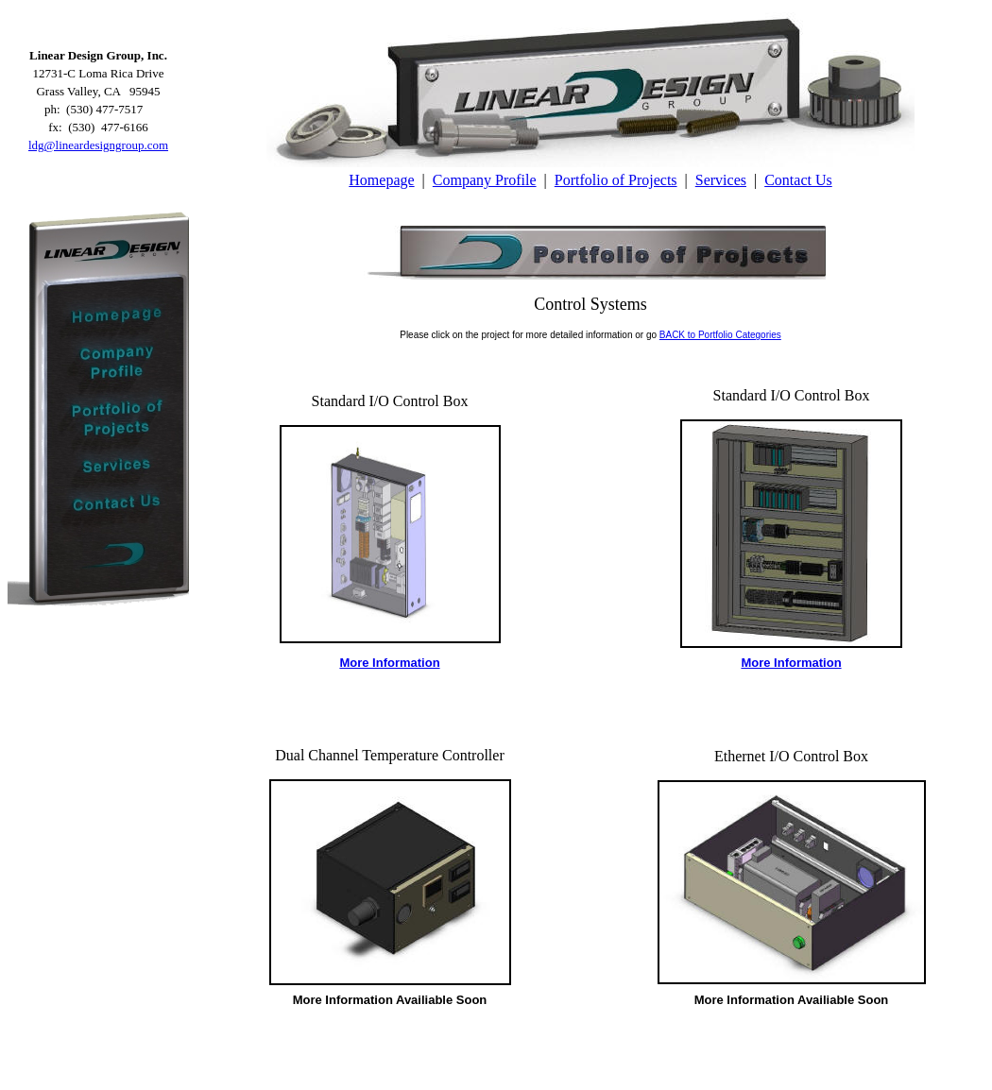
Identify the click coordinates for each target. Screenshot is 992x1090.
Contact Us (798, 180)
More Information (389, 663)
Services (720, 180)
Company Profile (485, 180)
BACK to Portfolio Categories (720, 335)
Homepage (381, 180)
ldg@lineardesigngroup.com (98, 145)
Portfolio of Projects (616, 180)
